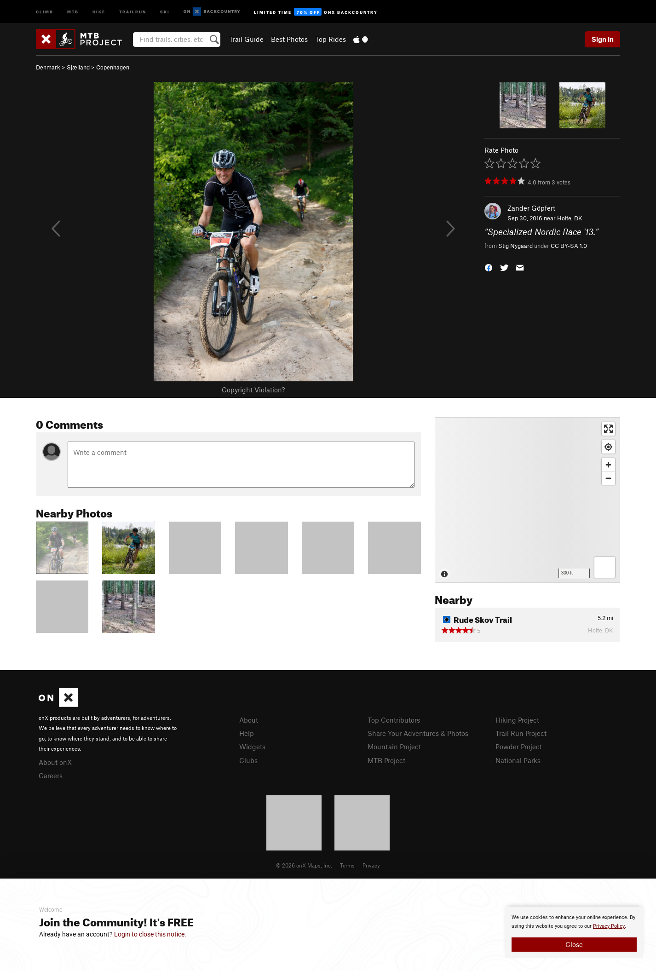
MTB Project (386, 760)
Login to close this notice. (150, 934)
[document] (574, 932)
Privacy (371, 865)
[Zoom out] (608, 478)
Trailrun (132, 11)
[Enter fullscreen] (608, 429)
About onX (55, 762)
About (248, 720)
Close (574, 944)
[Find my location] (608, 447)
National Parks (518, 760)
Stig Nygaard (515, 245)
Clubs (248, 760)
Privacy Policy (609, 926)
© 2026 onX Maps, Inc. (304, 865)
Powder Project (518, 746)
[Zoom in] (608, 464)
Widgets (252, 746)
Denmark (48, 67)
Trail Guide (246, 39)
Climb (44, 11)
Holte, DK (569, 218)
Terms (347, 865)
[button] (488, 266)
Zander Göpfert (531, 208)
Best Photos (289, 39)
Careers (51, 775)
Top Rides (330, 39)
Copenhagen (112, 67)
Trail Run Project (521, 733)
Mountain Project (394, 746)
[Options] (604, 567)
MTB (73, 11)
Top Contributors (394, 720)
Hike (98, 11)
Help (246, 733)
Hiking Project (517, 720)
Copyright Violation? (253, 389)
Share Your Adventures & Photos (418, 733)
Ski (165, 11)
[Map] (527, 500)
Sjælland (78, 67)
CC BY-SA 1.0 (569, 245)
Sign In (603, 39)
